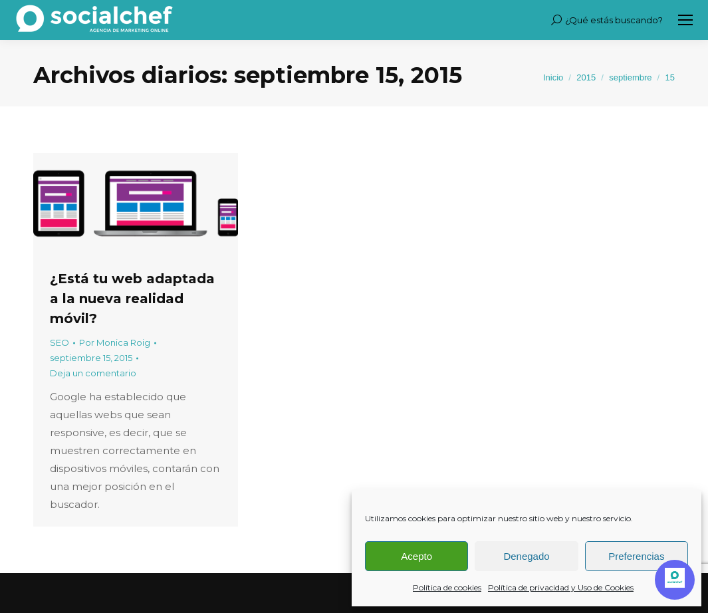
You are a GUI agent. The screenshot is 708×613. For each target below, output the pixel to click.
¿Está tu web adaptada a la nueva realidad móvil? (132, 298)
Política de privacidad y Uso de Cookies (561, 587)
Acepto (416, 556)
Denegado (526, 556)
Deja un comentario (93, 373)
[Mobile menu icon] (685, 20)
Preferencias (636, 556)
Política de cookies (447, 587)
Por (114, 342)
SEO (59, 342)
